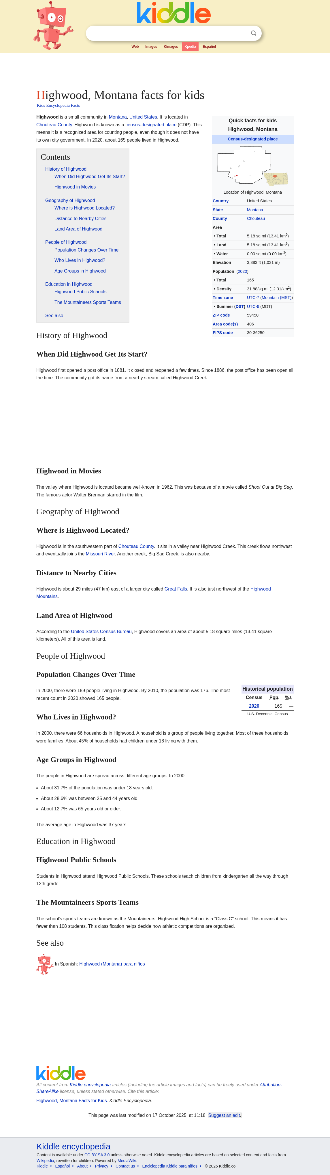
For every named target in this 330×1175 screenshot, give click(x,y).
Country (221, 201)
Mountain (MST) (276, 297)
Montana (255, 209)
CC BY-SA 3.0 (97, 1155)
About (82, 1166)
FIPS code (223, 332)
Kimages (171, 47)
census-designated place (150, 124)
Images (151, 47)
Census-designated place (253, 139)
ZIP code (221, 315)
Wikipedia (45, 1160)
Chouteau (256, 218)
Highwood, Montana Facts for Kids (71, 1100)
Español (209, 47)
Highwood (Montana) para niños (112, 963)
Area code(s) (225, 324)
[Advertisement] (164, 69)
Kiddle (42, 1166)
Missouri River (100, 553)
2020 (242, 271)
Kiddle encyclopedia (90, 1084)
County (220, 218)
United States (143, 117)
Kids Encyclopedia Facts (58, 105)
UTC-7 (253, 297)
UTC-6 (253, 306)
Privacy (101, 1166)
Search (254, 33)
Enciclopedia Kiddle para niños (169, 1166)
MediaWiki (127, 1160)
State (218, 209)
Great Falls (176, 588)
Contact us (125, 1166)
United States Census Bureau (101, 631)
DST (240, 306)
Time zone (223, 297)
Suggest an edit (224, 1115)
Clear (242, 33)
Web (135, 47)
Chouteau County (54, 124)
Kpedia (190, 47)
